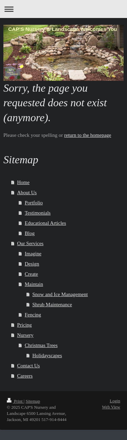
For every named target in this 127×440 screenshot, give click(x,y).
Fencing (33, 314)
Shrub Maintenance (52, 304)
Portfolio (34, 202)
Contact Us (28, 365)
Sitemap (33, 401)
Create (31, 274)
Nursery (25, 335)
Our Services (30, 243)
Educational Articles (45, 223)
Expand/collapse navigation (63, 9)
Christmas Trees (41, 345)
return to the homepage (87, 135)
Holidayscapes (47, 355)
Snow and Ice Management (60, 294)
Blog (30, 233)
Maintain (34, 284)
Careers (25, 376)
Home (23, 182)
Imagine (33, 253)
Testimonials (37, 213)
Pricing (24, 325)
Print (15, 401)
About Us (27, 192)
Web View (111, 406)
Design (32, 264)
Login (115, 400)
